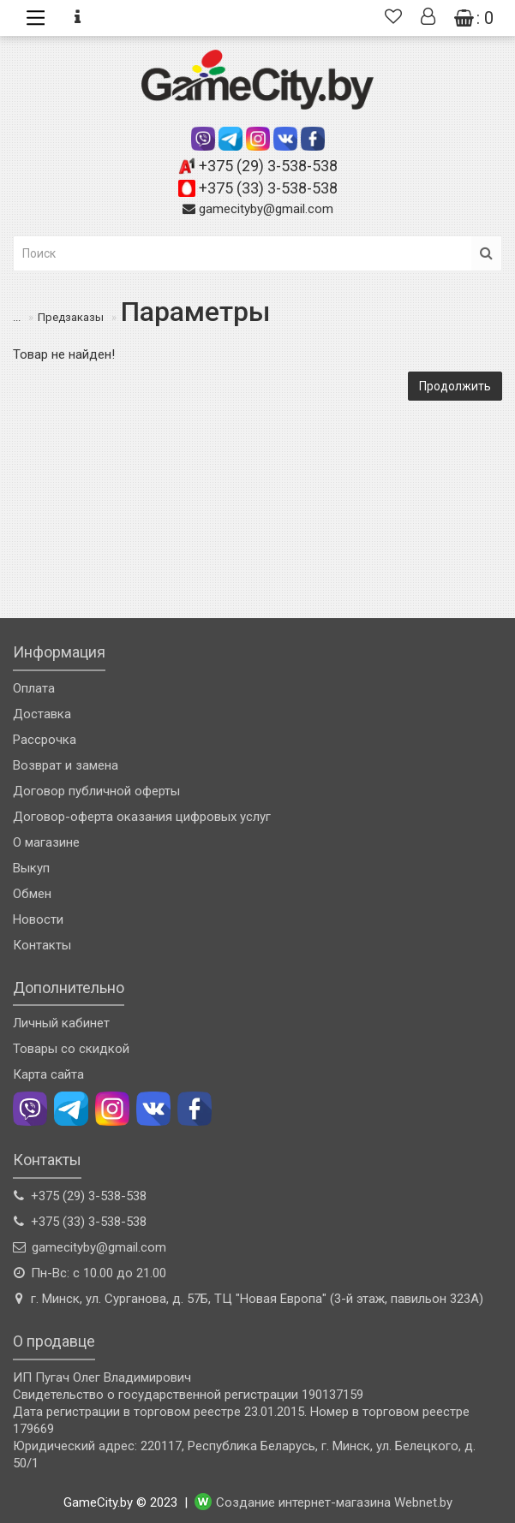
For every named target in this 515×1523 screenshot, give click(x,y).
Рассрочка (44, 739)
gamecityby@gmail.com (266, 209)
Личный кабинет (61, 1023)
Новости (38, 919)
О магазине (46, 842)
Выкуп (31, 868)
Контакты (42, 945)
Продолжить (455, 386)
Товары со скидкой (71, 1048)
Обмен (32, 893)
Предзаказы (60, 317)
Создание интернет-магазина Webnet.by (334, 1502)
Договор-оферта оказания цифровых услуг (142, 816)
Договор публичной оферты (96, 791)
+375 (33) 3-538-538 (268, 188)
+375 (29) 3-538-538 (268, 166)
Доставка (42, 714)
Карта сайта (48, 1074)
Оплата (34, 688)
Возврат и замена (65, 765)
